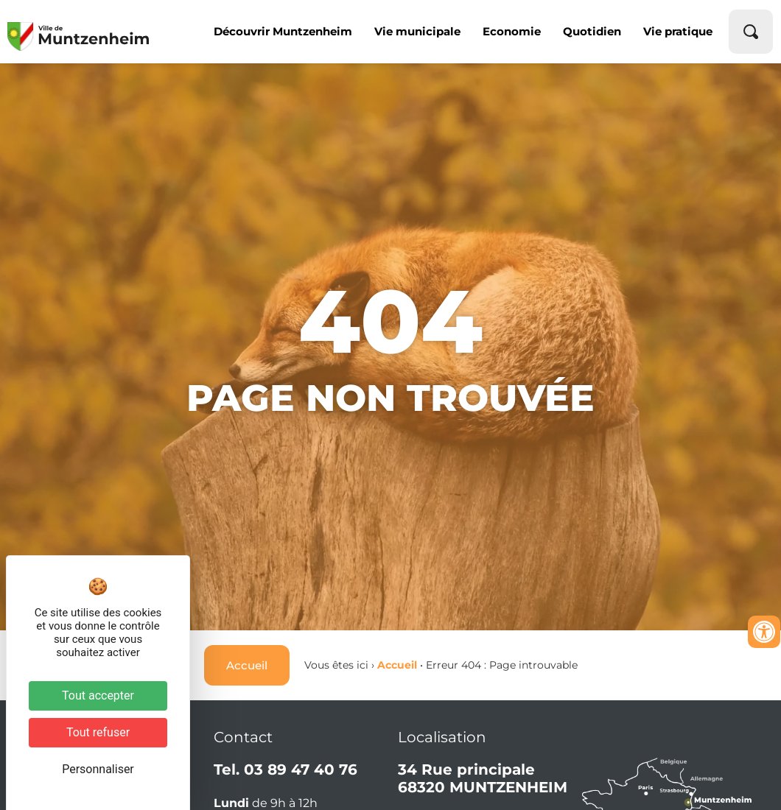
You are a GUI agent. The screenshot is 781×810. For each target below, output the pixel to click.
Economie (512, 31)
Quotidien (592, 31)
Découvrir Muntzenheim (283, 31)
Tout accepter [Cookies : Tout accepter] (98, 695)
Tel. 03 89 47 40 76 (285, 769)
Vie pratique (677, 31)
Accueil (397, 665)
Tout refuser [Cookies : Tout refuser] (98, 732)
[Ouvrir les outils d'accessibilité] (764, 632)
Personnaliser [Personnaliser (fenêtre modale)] (98, 769)
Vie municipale (417, 31)
